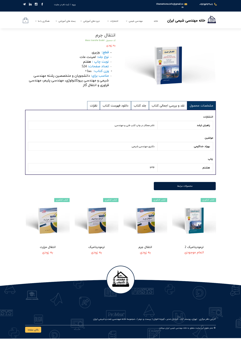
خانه (156, 21)
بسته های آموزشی (67, 21)
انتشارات (114, 21)
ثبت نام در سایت (61, 4)
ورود (73, 4)
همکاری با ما (44, 21)
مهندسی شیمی (136, 21)
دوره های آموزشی (91, 21)
